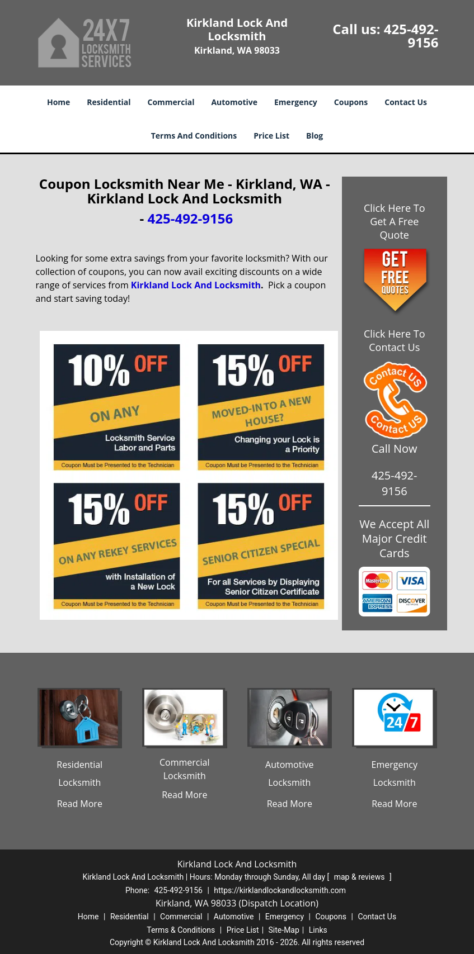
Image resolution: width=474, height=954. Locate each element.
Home (58, 102)
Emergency (295, 102)
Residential (108, 102)
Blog (314, 135)
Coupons (351, 102)
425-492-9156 (411, 35)
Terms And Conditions (194, 135)
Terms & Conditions (181, 929)
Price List (271, 135)
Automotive (234, 102)
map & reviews (360, 876)
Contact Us (405, 102)
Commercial (171, 102)
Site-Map (284, 929)
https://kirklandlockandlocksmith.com (280, 890)
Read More (79, 804)
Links (318, 929)
